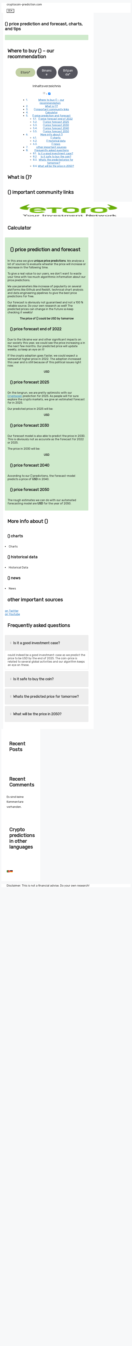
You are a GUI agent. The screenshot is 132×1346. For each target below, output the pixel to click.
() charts (55, 137)
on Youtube (12, 614)
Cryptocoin (15, 396)
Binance (47, 72)
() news (56, 144)
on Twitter (12, 611)
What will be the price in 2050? (56, 166)
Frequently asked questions (51, 150)
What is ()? (51, 106)
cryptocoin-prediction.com (24, 4)
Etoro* (25, 72)
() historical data (55, 140)
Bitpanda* (68, 72)
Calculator (51, 112)
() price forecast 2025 (56, 122)
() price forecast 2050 (56, 131)
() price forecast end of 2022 (55, 118)
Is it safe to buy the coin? (56, 156)
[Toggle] (49, 94)
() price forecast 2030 (56, 125)
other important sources (51, 147)
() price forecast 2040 (56, 128)
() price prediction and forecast (51, 115)
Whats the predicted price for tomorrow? (56, 161)
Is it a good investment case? (55, 153)
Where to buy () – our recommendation (51, 101)
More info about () (51, 134)
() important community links (51, 109)
